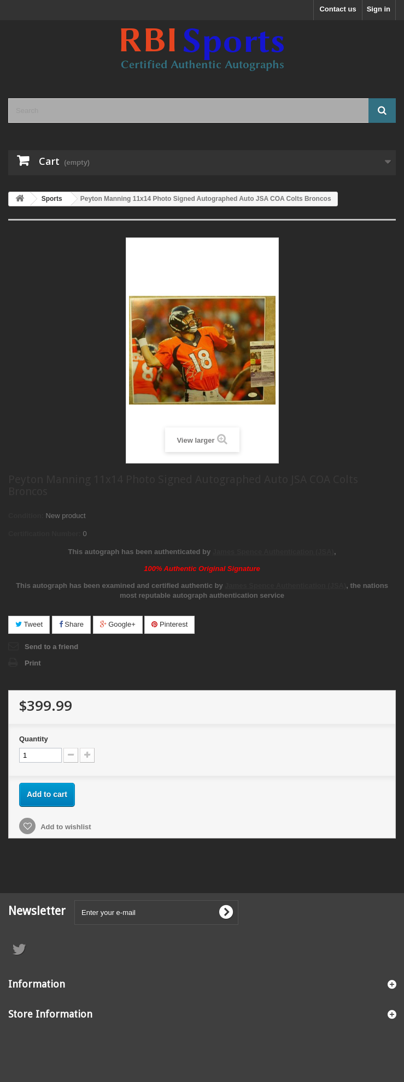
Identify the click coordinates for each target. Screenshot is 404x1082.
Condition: (26, 516)
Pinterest (169, 624)
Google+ (118, 624)
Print (33, 663)
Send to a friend (51, 647)
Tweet (29, 624)
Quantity (33, 739)
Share (71, 624)
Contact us (337, 9)
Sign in (378, 9)
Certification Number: (44, 534)
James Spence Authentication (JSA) (273, 552)
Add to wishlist (65, 827)
